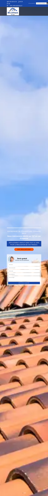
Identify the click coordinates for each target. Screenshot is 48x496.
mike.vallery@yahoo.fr (16, 5)
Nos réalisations (24, 249)
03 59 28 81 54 (12, 1)
